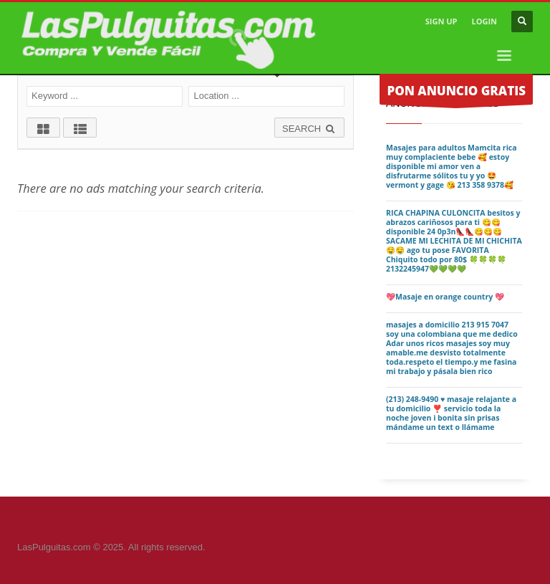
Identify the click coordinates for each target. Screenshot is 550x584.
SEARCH (309, 128)
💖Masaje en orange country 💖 (445, 297)
